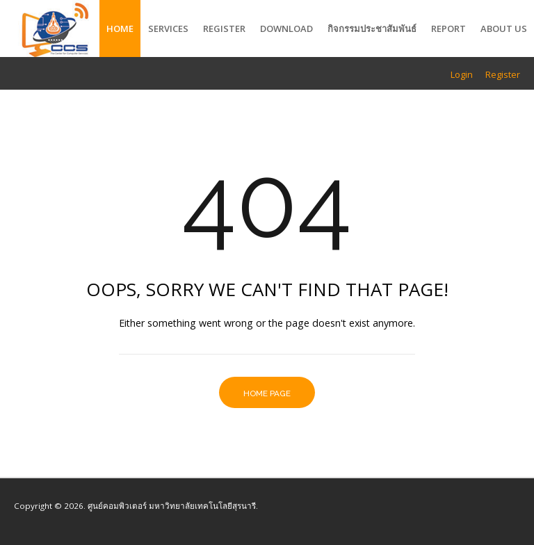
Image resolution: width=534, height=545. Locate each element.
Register (224, 28)
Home (120, 28)
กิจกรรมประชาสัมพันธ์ (371, 28)
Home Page (267, 393)
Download (286, 28)
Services (168, 28)
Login (462, 74)
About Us (503, 28)
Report (448, 28)
